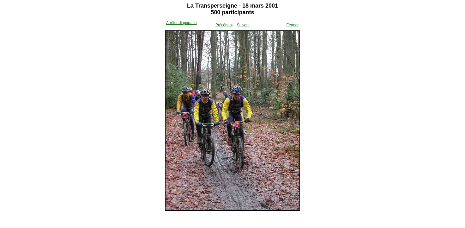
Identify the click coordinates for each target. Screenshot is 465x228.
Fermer (293, 25)
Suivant (243, 25)
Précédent (224, 25)
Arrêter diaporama (181, 23)
